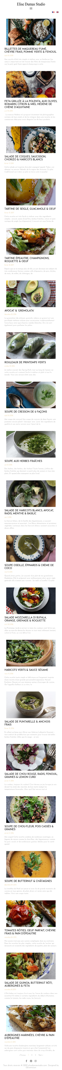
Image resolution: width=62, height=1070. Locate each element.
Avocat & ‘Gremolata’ (19, 311)
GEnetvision (31, 1068)
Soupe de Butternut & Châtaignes (28, 881)
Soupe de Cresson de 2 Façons (26, 412)
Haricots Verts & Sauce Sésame (26, 670)
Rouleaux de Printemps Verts (25, 362)
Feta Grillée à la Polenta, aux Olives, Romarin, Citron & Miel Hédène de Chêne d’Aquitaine (31, 104)
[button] (31, 8)
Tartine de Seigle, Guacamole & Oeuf (30, 209)
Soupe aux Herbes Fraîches (23, 461)
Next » (41, 1055)
